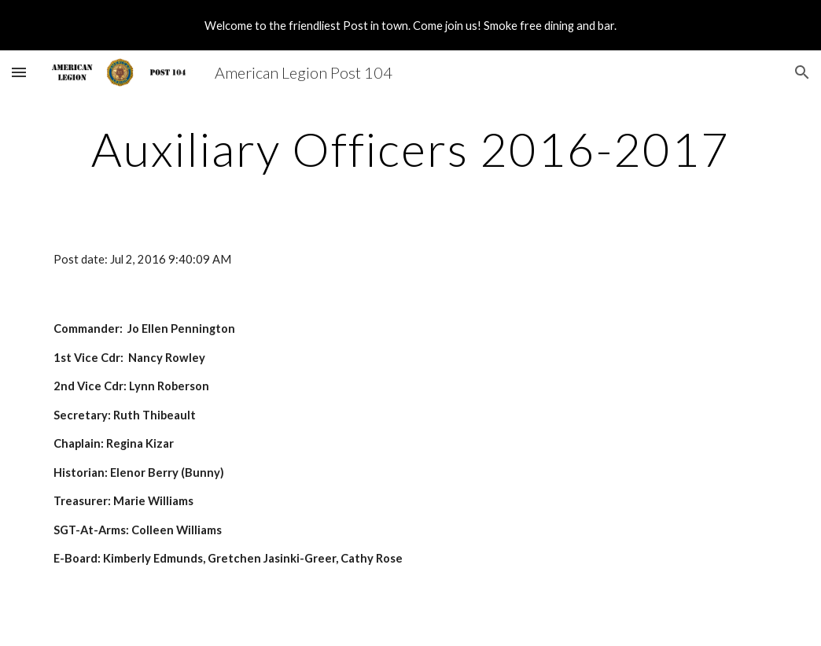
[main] (410, 148)
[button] (19, 72)
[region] (410, 25)
